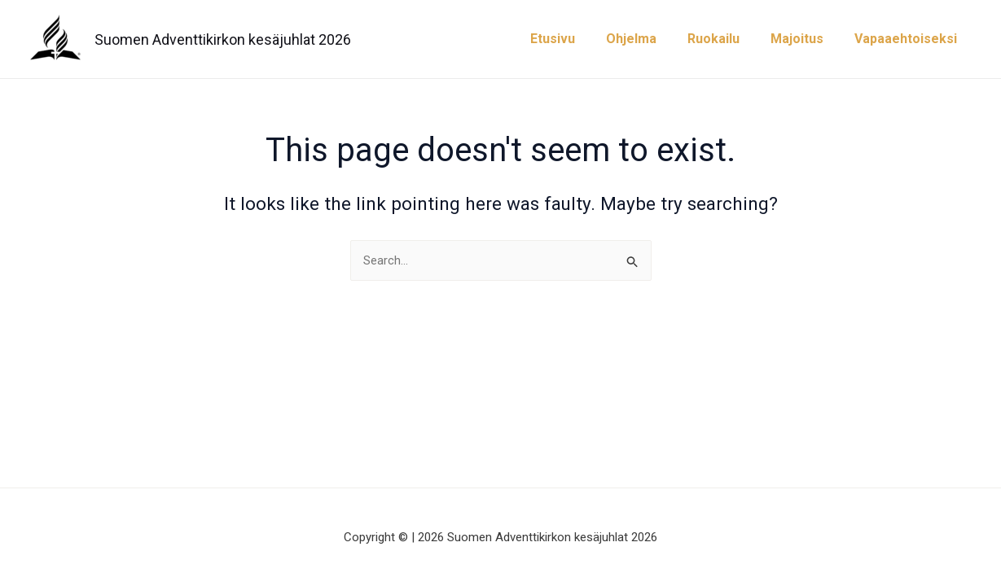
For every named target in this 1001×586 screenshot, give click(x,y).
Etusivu (574, 39)
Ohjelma (648, 39)
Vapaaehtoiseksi (908, 39)
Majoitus (804, 39)
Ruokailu (726, 39)
